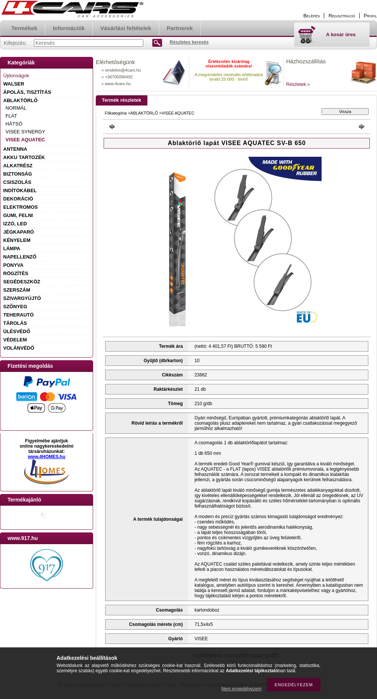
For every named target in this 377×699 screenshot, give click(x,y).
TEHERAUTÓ (18, 315)
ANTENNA (15, 149)
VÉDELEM (15, 340)
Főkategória (116, 113)
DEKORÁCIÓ (18, 199)
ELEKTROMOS (20, 207)
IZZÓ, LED (15, 223)
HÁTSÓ (14, 124)
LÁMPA (11, 248)
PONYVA (13, 265)
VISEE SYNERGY (25, 132)
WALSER (14, 84)
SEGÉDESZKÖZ (21, 281)
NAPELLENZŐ (20, 257)
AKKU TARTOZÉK (24, 157)
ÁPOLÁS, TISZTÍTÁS (27, 92)
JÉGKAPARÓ (18, 232)
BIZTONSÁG (17, 174)
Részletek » (298, 84)
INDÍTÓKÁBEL (20, 190)
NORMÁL (16, 108)
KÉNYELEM (17, 240)
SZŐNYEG (15, 306)
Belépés (311, 15)
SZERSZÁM (17, 290)
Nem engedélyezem (241, 688)
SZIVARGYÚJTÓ (22, 298)
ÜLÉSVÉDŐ (17, 331)
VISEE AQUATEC (25, 139)
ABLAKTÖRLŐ (20, 100)
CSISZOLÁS (17, 182)
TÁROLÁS (15, 323)
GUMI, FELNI (18, 215)
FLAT (11, 116)
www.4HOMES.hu (47, 456)
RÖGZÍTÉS (15, 273)
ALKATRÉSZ (18, 165)
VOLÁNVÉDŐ (18, 348)
